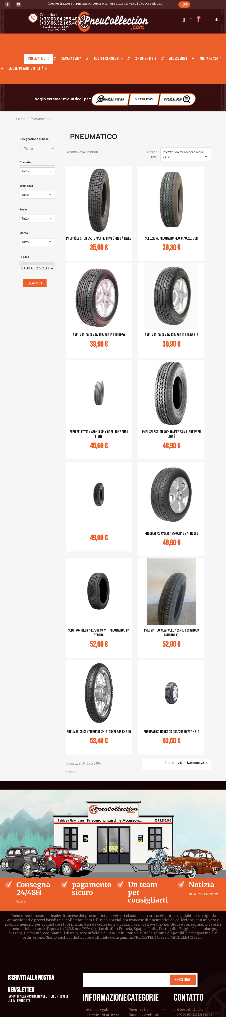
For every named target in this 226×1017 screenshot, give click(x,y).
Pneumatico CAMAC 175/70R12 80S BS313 (171, 335)
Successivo (198, 763)
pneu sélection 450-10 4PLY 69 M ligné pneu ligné (98, 434)
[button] (184, 4)
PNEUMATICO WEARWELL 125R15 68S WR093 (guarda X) (171, 632)
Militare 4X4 (210, 59)
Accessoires (178, 58)
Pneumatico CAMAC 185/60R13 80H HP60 (99, 335)
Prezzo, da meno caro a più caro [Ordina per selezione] (186, 154)
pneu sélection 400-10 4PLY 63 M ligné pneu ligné (171, 434)
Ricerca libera (177, 99)
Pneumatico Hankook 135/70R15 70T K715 (171, 732)
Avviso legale (97, 1010)
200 (181, 763)
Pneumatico (38, 59)
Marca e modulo (110, 99)
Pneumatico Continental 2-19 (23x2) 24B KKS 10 (99, 732)
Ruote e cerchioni (108, 59)
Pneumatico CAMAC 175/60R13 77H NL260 (171, 533)
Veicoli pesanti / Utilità (28, 69)
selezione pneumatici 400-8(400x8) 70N (171, 238)
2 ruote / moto (146, 58)
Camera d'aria (71, 58)
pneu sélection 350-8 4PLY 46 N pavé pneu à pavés (98, 238)
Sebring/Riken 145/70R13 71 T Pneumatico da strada (98, 632)
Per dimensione (144, 99)
